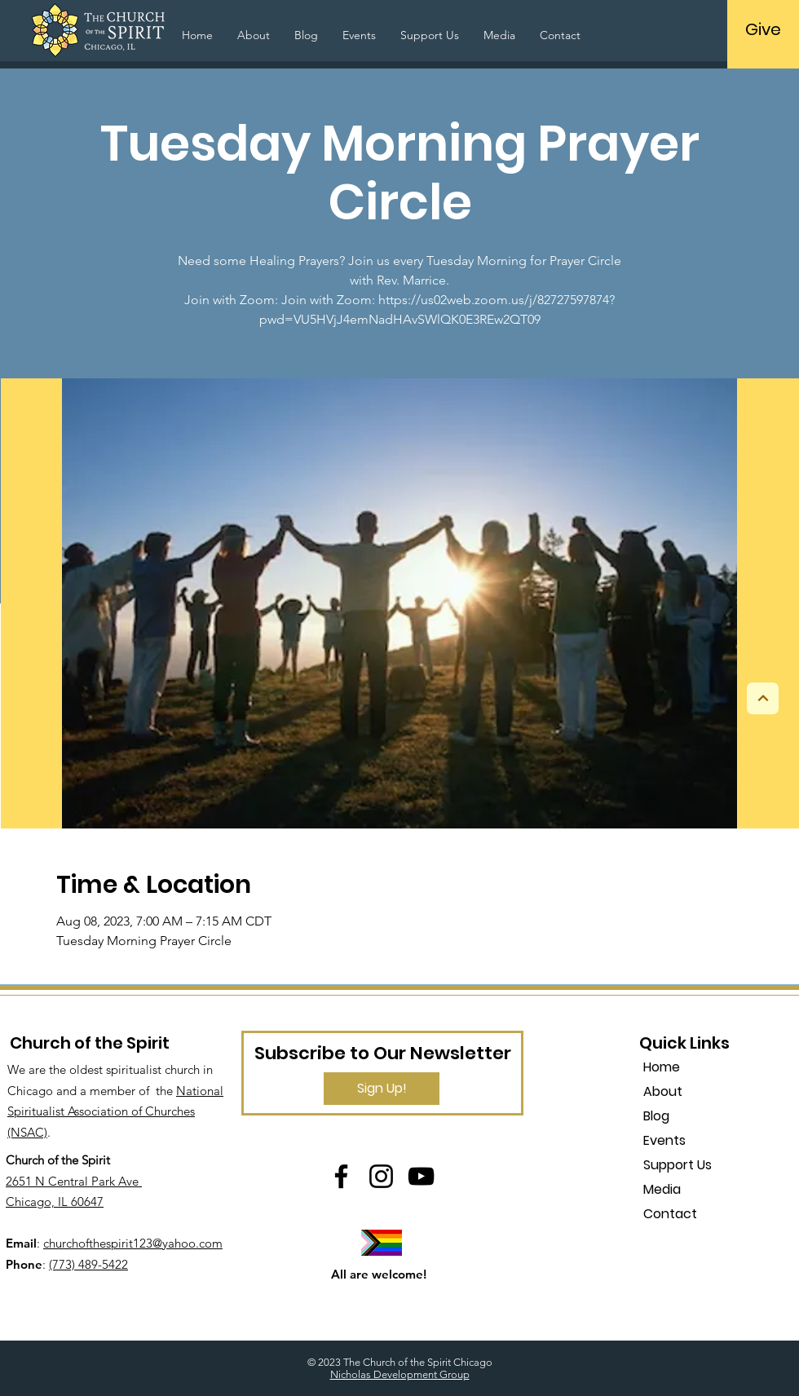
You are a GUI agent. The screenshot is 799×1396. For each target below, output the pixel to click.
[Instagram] (381, 1176)
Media (662, 1189)
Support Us (677, 1164)
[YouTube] (421, 1176)
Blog (656, 1116)
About (662, 1091)
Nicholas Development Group (400, 1374)
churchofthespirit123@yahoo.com (133, 1243)
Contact (670, 1213)
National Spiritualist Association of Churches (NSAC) (115, 1111)
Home (661, 1067)
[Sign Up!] (381, 1088)
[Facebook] (341, 1176)
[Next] (763, 698)
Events (664, 1140)
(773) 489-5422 (88, 1264)
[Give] (762, 29)
